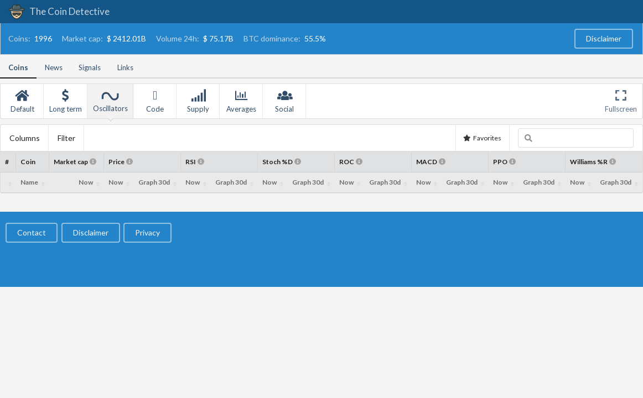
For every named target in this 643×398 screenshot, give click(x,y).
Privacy (147, 232)
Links (125, 67)
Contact (31, 232)
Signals (90, 67)
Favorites (482, 138)
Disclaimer (603, 38)
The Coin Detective (59, 11)
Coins (18, 67)
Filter (66, 138)
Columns (24, 138)
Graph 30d (154, 182)
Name (29, 182)
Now (86, 182)
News (54, 67)
